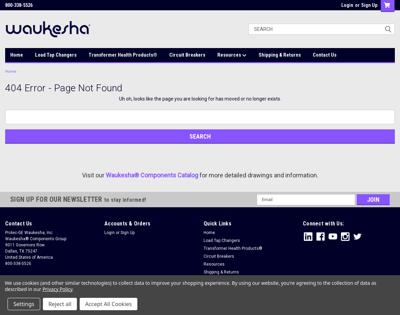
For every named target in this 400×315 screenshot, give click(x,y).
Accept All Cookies (108, 304)
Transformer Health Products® (123, 55)
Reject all (59, 304)
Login (347, 5)
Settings (23, 304)
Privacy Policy (57, 289)
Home (16, 55)
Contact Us (324, 55)
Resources (232, 55)
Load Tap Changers (56, 55)
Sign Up (369, 5)
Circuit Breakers (187, 55)
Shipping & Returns (280, 55)
